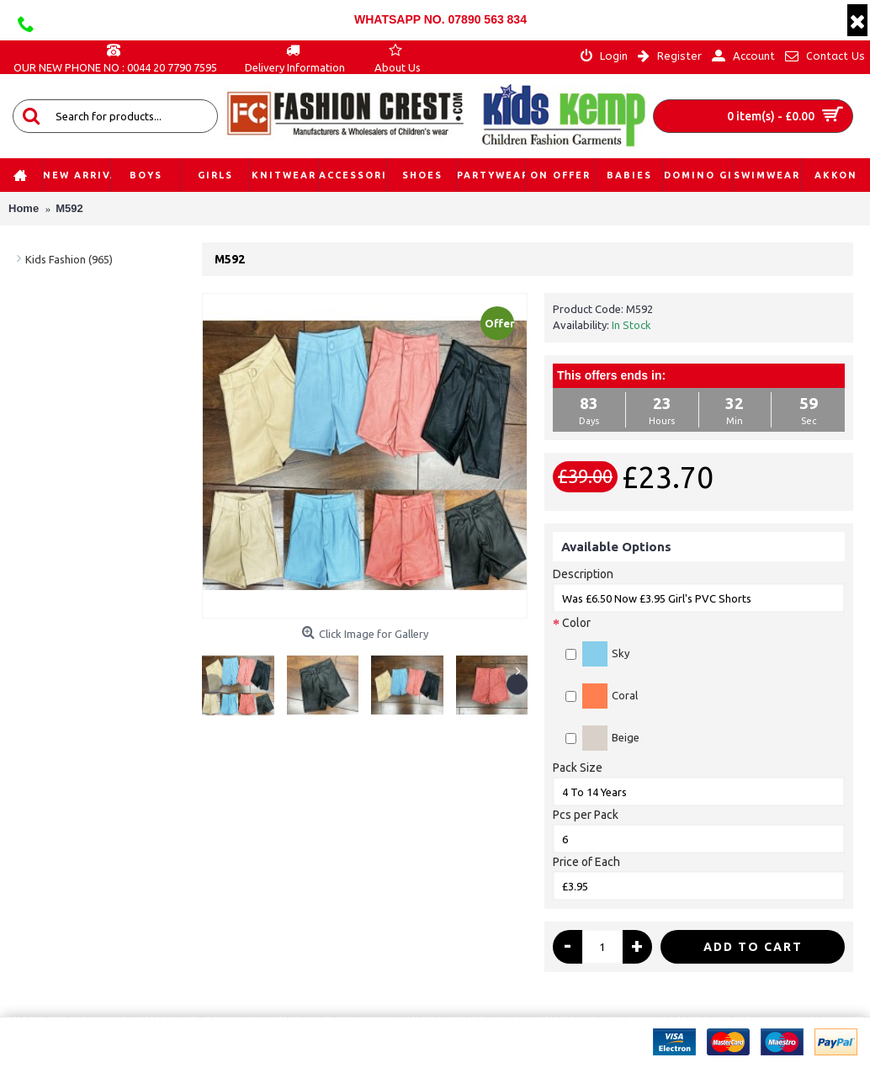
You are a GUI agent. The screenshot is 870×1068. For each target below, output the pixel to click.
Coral (601, 696)
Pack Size (577, 767)
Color (576, 623)
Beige (602, 738)
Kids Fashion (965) (69, 259)
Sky (597, 654)
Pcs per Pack (585, 814)
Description (583, 574)
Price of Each (586, 862)
